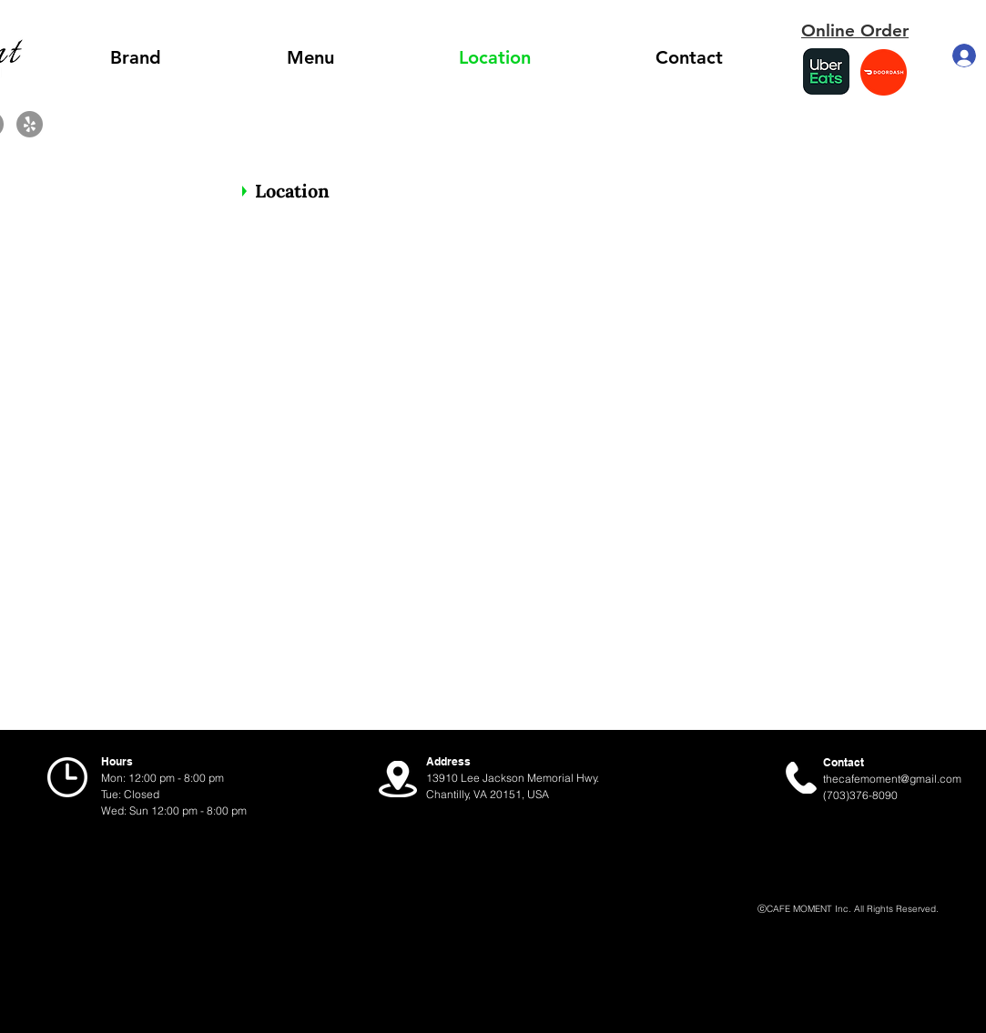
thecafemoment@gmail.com (892, 778)
